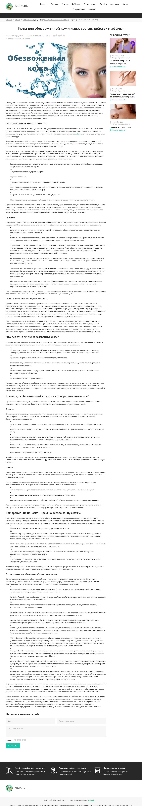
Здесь (79, 134)
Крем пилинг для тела (120, 127)
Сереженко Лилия (22, 39)
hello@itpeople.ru (76, 803)
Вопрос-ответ (90, 4)
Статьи (64, 4)
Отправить (14, 746)
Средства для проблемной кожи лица (54, 20)
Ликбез (103, 4)
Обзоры (54, 4)
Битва (125, 4)
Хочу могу (114, 4)
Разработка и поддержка (82, 796)
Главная (44, 4)
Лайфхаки (76, 4)
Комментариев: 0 (35, 36)
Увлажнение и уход (30, 20)
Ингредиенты (79, 9)
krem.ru (62, 796)
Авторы (92, 9)
